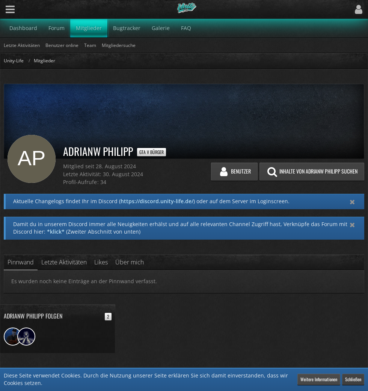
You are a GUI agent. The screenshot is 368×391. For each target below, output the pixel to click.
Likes (101, 262)
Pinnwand (21, 262)
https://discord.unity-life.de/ (157, 201)
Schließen (353, 379)
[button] (10, 9)
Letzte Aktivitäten (64, 262)
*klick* (56, 231)
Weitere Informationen (318, 379)
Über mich (129, 262)
